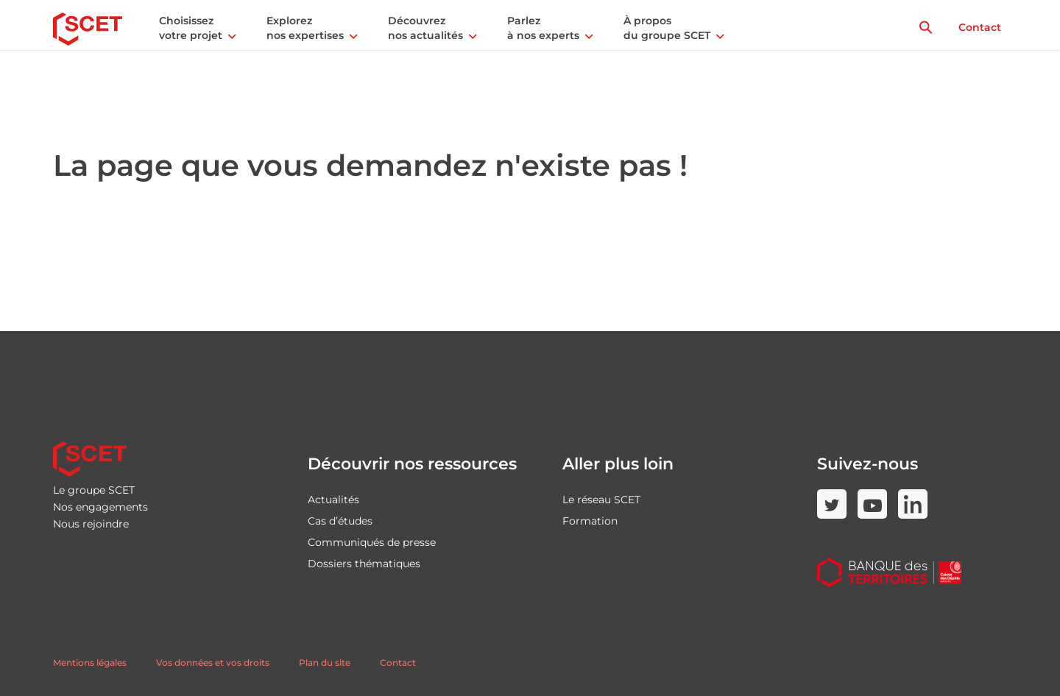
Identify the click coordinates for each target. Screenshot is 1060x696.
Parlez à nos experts (543, 28)
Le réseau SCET (601, 499)
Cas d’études (340, 521)
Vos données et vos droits (212, 662)
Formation (590, 521)
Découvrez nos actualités (425, 28)
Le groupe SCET (94, 490)
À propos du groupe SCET (666, 28)
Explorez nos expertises (305, 28)
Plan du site (324, 662)
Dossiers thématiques (364, 563)
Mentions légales (90, 662)
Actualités (333, 499)
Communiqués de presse (372, 542)
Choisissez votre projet (190, 28)
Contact (979, 27)
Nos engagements (100, 507)
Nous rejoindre (91, 523)
